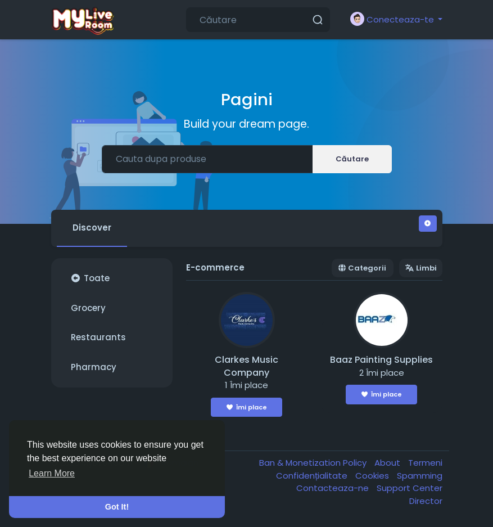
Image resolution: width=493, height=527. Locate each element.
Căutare (352, 159)
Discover (92, 227)
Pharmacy (93, 367)
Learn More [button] (52, 473)
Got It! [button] (117, 506)
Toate (90, 278)
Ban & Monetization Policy (314, 463)
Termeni (425, 463)
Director (425, 501)
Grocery (88, 308)
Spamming (419, 475)
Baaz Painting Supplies (381, 359)
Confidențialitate (313, 475)
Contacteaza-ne (333, 488)
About (388, 463)
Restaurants (98, 337)
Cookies (373, 475)
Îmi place (247, 407)
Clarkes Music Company (246, 366)
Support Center (409, 488)
